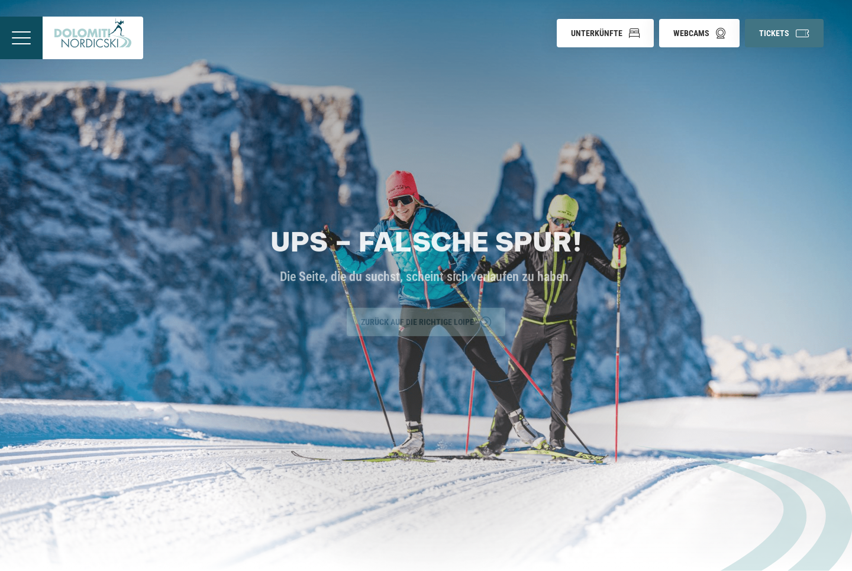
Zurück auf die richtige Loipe (426, 320)
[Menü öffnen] (21, 38)
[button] (605, 33)
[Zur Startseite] (93, 38)
